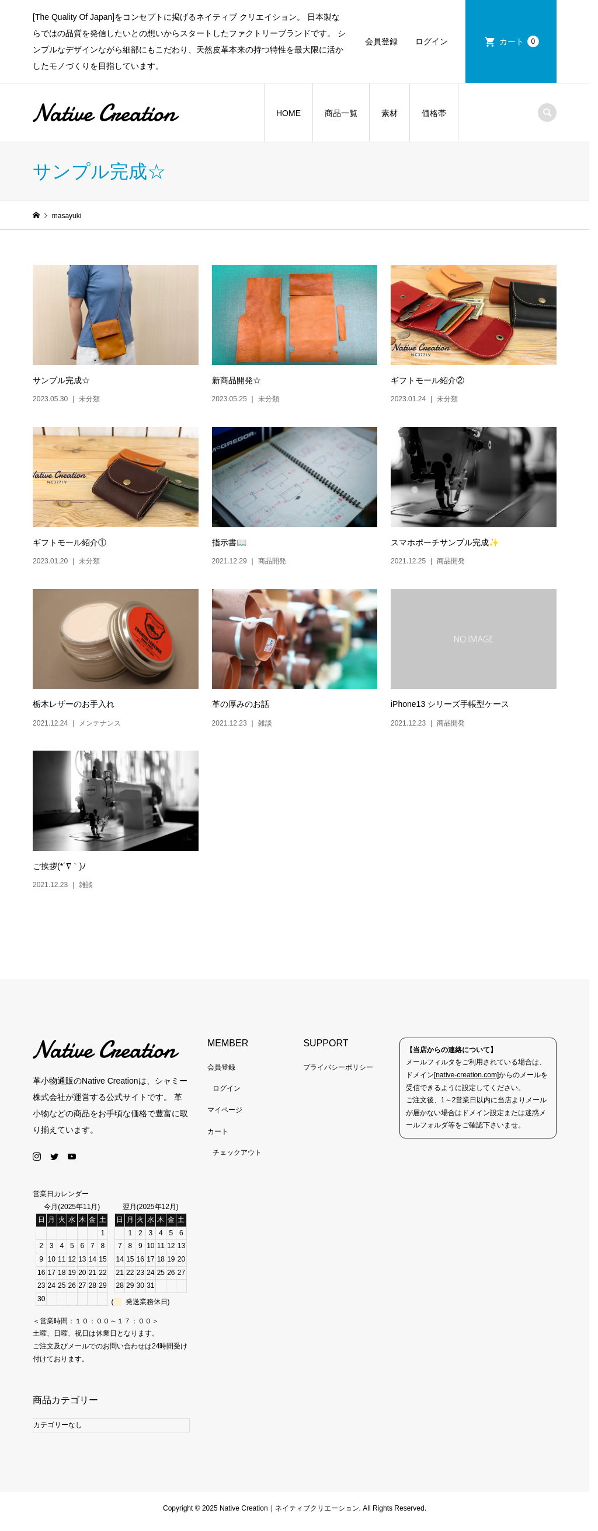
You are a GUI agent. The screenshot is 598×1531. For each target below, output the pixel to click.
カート (527, 41)
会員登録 (389, 41)
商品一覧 (345, 113)
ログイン (439, 41)
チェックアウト (240, 1158)
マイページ (227, 1116)
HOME (293, 113)
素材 (394, 113)
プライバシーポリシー (343, 1073)
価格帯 (438, 113)
